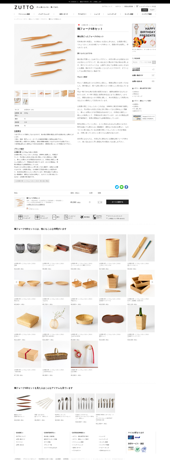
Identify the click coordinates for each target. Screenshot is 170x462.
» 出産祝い (135, 106)
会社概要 (58, 459)
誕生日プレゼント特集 (50, 439)
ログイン (118, 6)
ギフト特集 (47, 442)
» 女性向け (135, 92)
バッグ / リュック (43, 14)
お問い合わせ (144, 81)
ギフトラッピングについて (115, 216)
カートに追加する (117, 202)
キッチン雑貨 (129, 14)
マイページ (19, 442)
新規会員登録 (128, 6)
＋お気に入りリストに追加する (36, 204)
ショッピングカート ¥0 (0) (147, 6)
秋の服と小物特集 (49, 436)
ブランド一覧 (48, 445)
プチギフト (44, 19)
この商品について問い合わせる (116, 218)
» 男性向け (135, 94)
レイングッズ (112, 14)
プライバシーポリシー (29, 459)
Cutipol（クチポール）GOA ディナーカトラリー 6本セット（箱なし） (84, 416)
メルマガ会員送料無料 (144, 69)
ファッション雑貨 (24, 14)
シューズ (97, 14)
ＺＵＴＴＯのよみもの (50, 447)
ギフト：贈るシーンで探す (31, 19)
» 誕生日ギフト (137, 111)
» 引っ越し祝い (137, 109)
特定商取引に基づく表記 (46, 459)
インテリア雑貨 (147, 14)
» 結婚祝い (135, 104)
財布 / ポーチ (64, 14)
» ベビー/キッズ (137, 96)
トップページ (18, 19)
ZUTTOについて (107, 6)
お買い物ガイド (144, 75)
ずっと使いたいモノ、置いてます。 (47, 7)
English (152, 10)
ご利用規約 (17, 459)
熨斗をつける (33, 209)
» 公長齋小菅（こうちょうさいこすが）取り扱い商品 (32, 181)
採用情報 (65, 459)
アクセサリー (82, 14)
